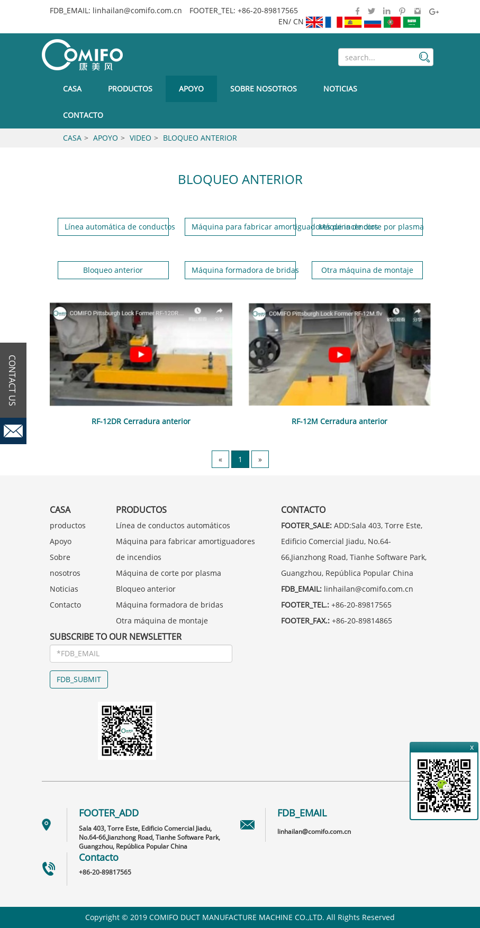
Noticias (340, 89)
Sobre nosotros (263, 89)
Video (140, 138)
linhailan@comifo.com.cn (137, 10)
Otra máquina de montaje (367, 270)
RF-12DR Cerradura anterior (141, 421)
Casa (72, 89)
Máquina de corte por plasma (371, 227)
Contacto (83, 115)
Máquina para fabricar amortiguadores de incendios (244, 227)
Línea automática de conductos (117, 227)
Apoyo (191, 89)
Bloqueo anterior (200, 138)
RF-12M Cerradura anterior (339, 421)
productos (130, 89)
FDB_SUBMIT (79, 679)
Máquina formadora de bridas (244, 270)
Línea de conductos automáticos (173, 525)
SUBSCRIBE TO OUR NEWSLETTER (116, 636)
